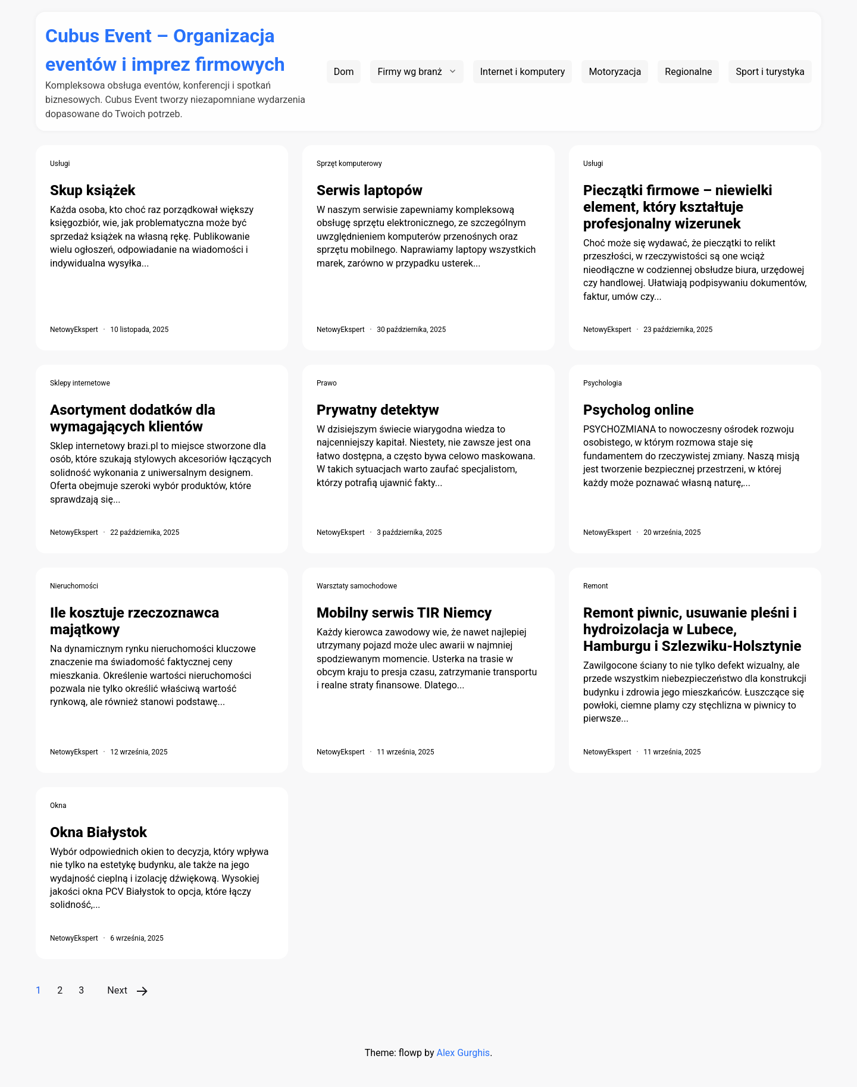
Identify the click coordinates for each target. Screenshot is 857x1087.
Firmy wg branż (409, 71)
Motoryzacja (615, 71)
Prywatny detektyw (378, 410)
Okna (58, 805)
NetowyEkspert (74, 329)
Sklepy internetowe (80, 383)
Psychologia (602, 383)
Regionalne (688, 71)
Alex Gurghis (463, 1052)
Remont (595, 586)
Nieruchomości (74, 586)
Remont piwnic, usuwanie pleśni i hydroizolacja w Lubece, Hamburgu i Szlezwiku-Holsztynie (692, 629)
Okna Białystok (98, 832)
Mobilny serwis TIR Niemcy (404, 612)
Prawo (327, 383)
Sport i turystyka (770, 71)
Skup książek (93, 190)
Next (117, 990)
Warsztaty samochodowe (357, 586)
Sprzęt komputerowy (349, 163)
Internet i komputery (522, 71)
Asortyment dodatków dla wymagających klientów (132, 418)
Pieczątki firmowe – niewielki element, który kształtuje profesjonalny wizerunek (677, 207)
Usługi (60, 163)
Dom (344, 71)
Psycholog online (638, 410)
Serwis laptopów (370, 190)
